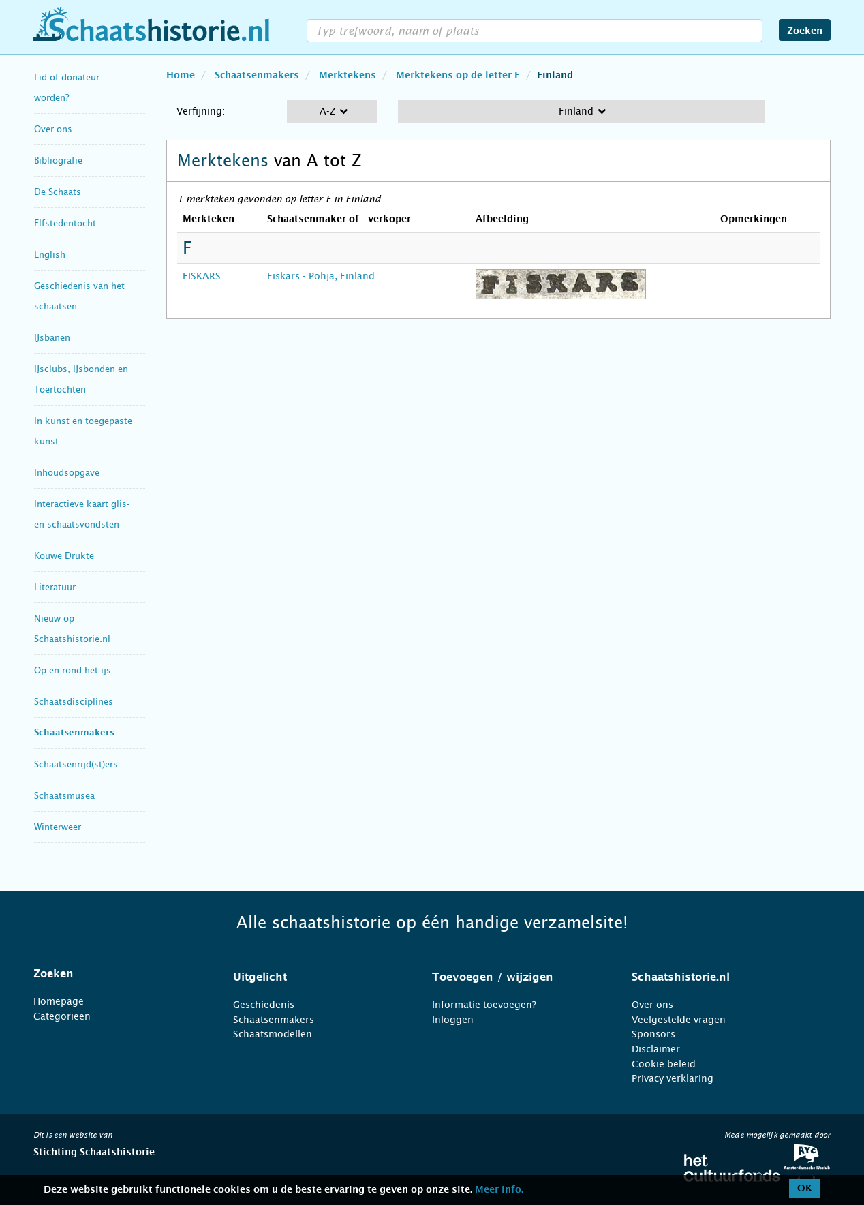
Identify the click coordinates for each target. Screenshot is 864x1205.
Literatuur (55, 587)
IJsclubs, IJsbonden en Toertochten (81, 379)
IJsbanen (52, 338)
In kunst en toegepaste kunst (83, 431)
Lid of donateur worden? (66, 87)
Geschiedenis (263, 1004)
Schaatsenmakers (74, 733)
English (49, 254)
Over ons (53, 129)
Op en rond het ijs (72, 670)
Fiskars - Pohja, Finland (321, 276)
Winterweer (57, 827)
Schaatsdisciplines (73, 702)
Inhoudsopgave (66, 473)
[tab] (116, 974)
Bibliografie (58, 160)
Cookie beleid (664, 1063)
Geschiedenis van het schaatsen (79, 296)
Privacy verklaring (672, 1078)
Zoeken (804, 31)
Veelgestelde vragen (679, 1019)
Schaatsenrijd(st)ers (76, 764)
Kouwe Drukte (64, 556)
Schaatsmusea (64, 796)
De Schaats (57, 192)
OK (804, 1188)
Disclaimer (656, 1048)
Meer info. (499, 1190)
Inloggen (453, 1019)
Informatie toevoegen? (484, 1004)
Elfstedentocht (65, 223)
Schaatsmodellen (272, 1033)
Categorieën (62, 1016)
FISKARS (202, 276)
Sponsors (653, 1033)
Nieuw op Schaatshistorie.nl (72, 628)
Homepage (58, 1001)
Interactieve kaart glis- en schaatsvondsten (81, 514)
